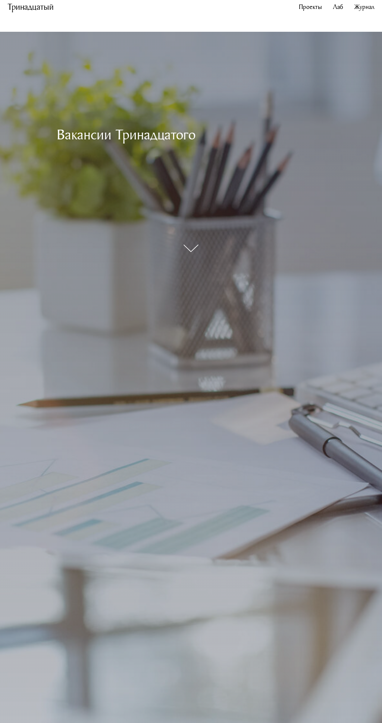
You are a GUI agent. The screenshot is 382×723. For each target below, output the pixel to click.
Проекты (310, 6)
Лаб (338, 6)
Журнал (364, 6)
